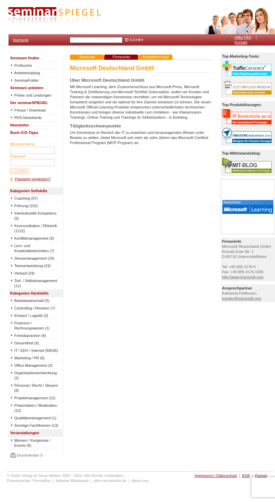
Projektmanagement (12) (34, 398)
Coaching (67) (26, 198)
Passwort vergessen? (33, 179)
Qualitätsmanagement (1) (35, 418)
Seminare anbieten (26, 88)
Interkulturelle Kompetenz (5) (35, 215)
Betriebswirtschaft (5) (31, 301)
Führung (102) (26, 206)
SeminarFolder (24, 80)
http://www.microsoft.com (242, 277)
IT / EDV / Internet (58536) (36, 350)
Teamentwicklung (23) (32, 266)
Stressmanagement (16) (34, 258)
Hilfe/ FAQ (243, 37)
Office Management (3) (33, 365)
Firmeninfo (121, 57)
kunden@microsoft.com (241, 298)
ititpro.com (140, 481)
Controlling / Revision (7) (34, 308)
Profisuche (21, 65)
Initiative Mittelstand (72, 481)
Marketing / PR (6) (29, 358)
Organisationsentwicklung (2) (35, 375)
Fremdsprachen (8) (30, 336)
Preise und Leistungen (31, 95)
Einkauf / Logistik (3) (31, 316)
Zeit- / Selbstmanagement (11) (35, 283)
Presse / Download (27, 110)
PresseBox (42, 481)
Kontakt (241, 42)
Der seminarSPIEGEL (29, 103)
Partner (261, 476)
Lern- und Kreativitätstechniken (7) (34, 248)
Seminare (87, 57)
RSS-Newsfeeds (26, 118)
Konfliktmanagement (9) (34, 238)
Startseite (21, 40)
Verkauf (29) (24, 273)
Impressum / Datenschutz (216, 476)
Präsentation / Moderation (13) (35, 408)
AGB (246, 476)
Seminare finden (24, 58)
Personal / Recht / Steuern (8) (36, 388)
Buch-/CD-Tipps (24, 132)
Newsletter (19, 125)
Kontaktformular (156, 57)
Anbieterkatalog (25, 73)
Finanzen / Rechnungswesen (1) (32, 325)
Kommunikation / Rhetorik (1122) (35, 228)
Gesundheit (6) (26, 343)
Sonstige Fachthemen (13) (36, 425)
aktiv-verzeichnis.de (110, 481)
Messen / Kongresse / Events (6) (32, 442)
